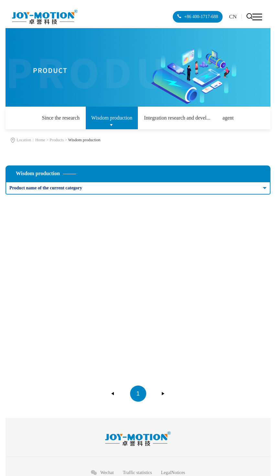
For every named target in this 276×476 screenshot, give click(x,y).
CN (233, 17)
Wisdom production (111, 118)
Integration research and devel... (177, 118)
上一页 (113, 394)
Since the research (61, 118)
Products (57, 140)
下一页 (163, 394)
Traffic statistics (137, 472)
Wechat (107, 472)
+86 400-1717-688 (200, 16)
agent (228, 118)
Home (40, 140)
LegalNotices (173, 472)
